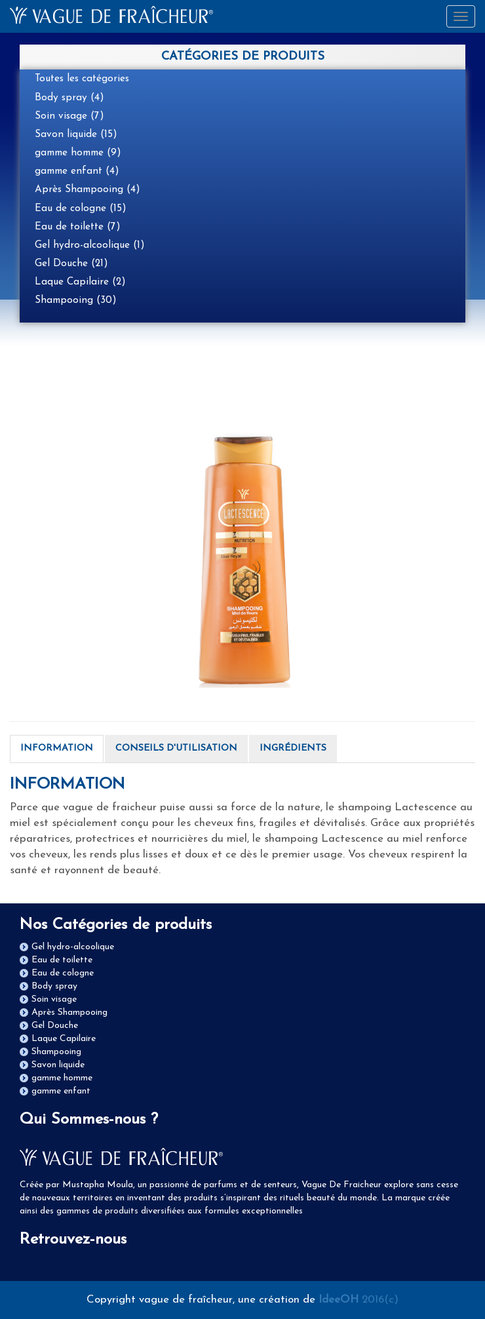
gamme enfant (60, 1091)
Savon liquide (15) (76, 134)
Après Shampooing (69, 1012)
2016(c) (358, 1299)
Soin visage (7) (69, 116)
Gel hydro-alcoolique (72, 947)
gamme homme (61, 1078)
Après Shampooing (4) (87, 189)
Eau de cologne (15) (80, 208)
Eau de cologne (62, 973)
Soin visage (54, 999)
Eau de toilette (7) (78, 227)
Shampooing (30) (76, 300)
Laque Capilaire (63, 1039)
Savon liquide (58, 1065)
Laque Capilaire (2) (80, 282)
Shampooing (56, 1052)
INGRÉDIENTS (293, 748)
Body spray (54, 986)
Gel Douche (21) (71, 263)
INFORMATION (56, 748)
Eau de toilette (61, 960)
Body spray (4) (69, 97)
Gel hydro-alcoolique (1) (90, 245)
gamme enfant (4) (77, 171)
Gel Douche (54, 1026)
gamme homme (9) (78, 153)
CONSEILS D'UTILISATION (176, 748)
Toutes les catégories (82, 78)
